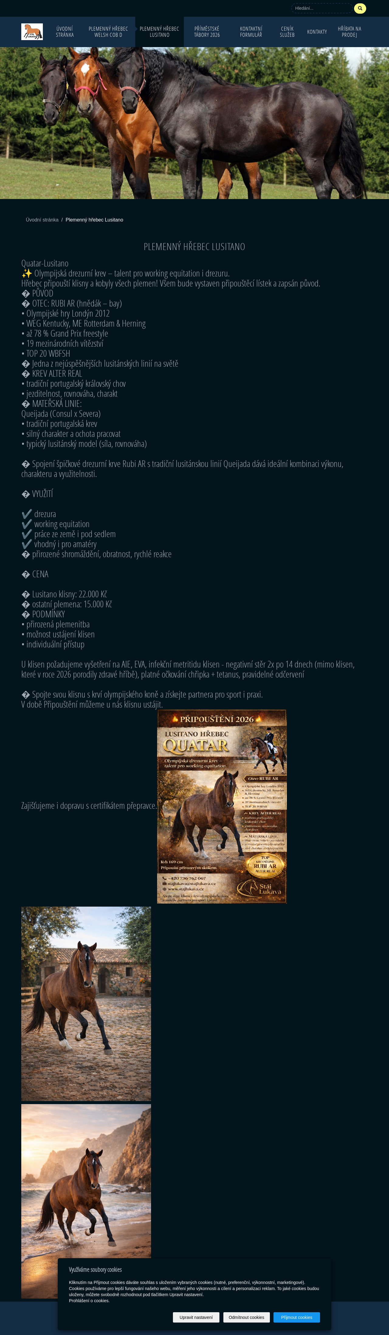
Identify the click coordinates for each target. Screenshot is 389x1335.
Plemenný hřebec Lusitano (159, 31)
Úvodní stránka (65, 31)
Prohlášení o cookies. (89, 1300)
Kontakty (317, 31)
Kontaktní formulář (251, 31)
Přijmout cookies (296, 1317)
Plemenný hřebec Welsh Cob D (108, 31)
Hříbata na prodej (349, 31)
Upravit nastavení (196, 1317)
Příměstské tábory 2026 (207, 31)
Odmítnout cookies (246, 1317)
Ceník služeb (287, 31)
